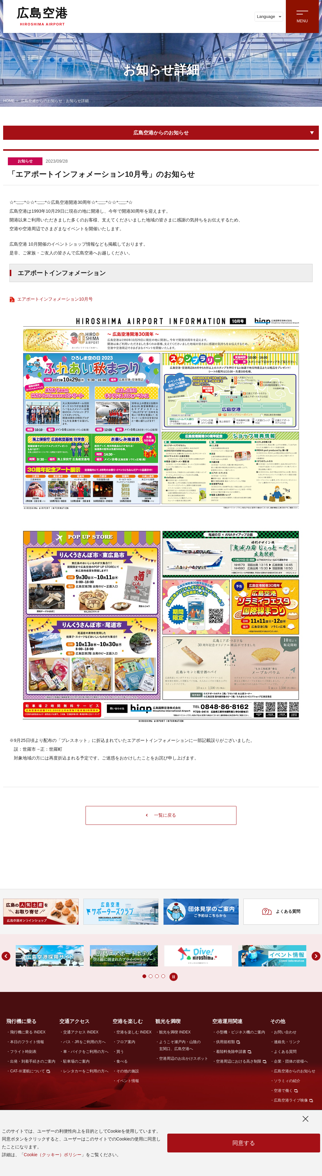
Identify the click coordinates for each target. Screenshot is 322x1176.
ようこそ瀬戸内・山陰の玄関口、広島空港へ (180, 1045)
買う (120, 1051)
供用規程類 (225, 1042)
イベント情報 (127, 1081)
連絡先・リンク (287, 1042)
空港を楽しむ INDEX (134, 1032)
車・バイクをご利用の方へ (85, 1051)
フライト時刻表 (23, 1051)
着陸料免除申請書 (231, 1051)
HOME (8, 101)
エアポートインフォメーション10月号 (55, 299)
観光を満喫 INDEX (175, 1032)
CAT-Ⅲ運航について (27, 1071)
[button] (132, 976)
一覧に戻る (161, 815)
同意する (243, 1143)
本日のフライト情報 (27, 1042)
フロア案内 (125, 1042)
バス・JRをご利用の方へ (84, 1042)
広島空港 (42, 16)
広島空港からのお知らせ (161, 132)
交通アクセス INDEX (80, 1032)
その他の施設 (127, 1071)
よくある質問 (281, 911)
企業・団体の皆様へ (291, 1061)
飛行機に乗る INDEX (27, 1032)
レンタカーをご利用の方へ (85, 1071)
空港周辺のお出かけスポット (183, 1058)
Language (269, 16)
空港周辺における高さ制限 (238, 1061)
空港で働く (283, 1090)
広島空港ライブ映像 (291, 1100)
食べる (122, 1061)
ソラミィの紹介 (287, 1081)
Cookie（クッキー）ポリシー (53, 1154)
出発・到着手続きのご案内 (32, 1061)
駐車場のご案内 (76, 1061)
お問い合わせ (285, 1032)
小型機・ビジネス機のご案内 (240, 1032)
